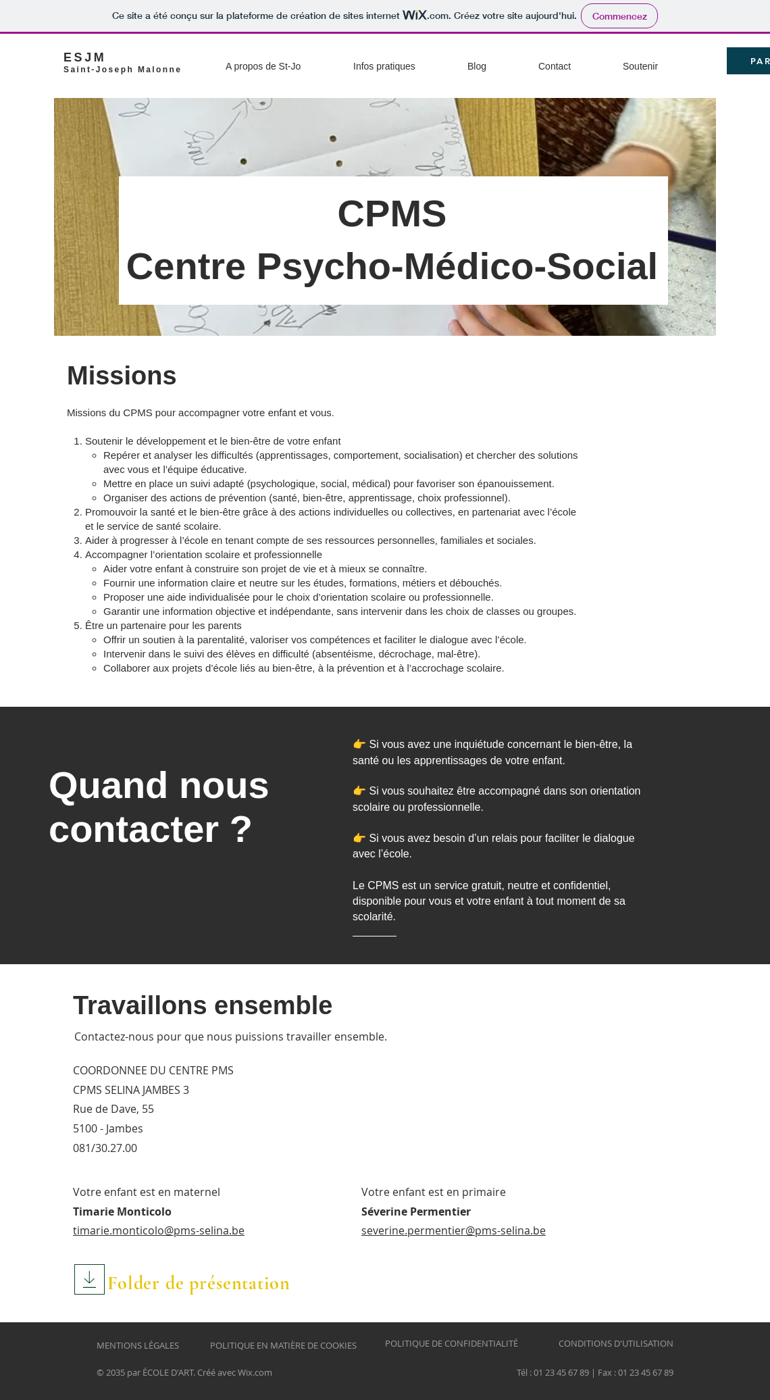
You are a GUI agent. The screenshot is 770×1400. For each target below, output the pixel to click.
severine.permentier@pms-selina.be (453, 1230)
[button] (284, 60)
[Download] (89, 1279)
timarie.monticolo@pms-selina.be (159, 1230)
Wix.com (255, 1372)
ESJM (84, 57)
